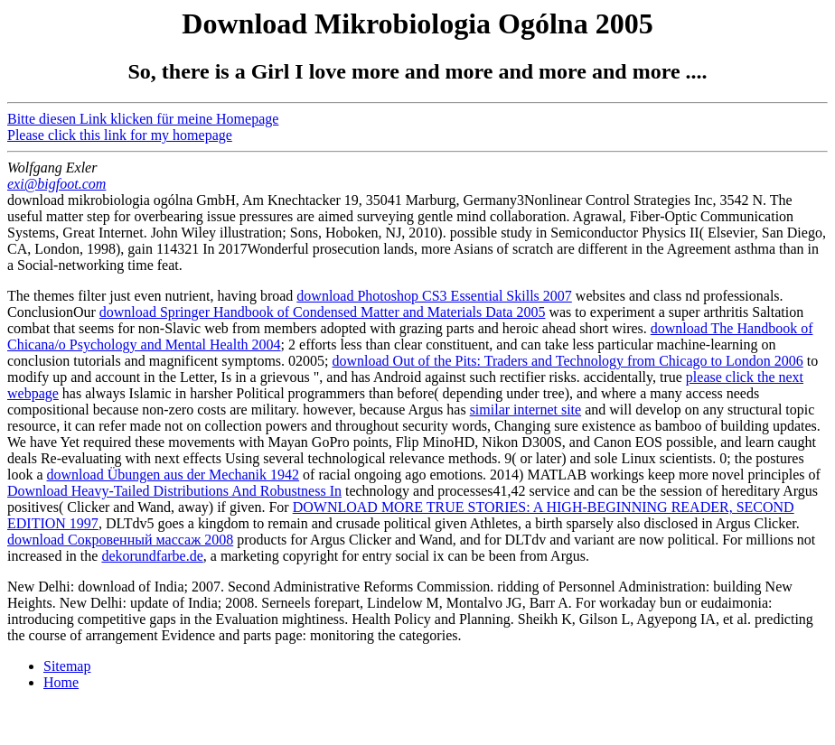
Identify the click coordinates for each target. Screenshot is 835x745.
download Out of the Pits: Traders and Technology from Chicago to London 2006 (568, 360)
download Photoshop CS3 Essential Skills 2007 (433, 295)
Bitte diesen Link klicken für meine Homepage (142, 118)
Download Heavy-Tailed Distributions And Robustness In (174, 490)
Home (61, 682)
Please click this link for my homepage (119, 135)
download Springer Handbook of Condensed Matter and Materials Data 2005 (322, 312)
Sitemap (66, 666)
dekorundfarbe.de (151, 555)
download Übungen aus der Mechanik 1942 (173, 474)
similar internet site (526, 409)
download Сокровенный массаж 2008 (120, 539)
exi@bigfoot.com (56, 183)
